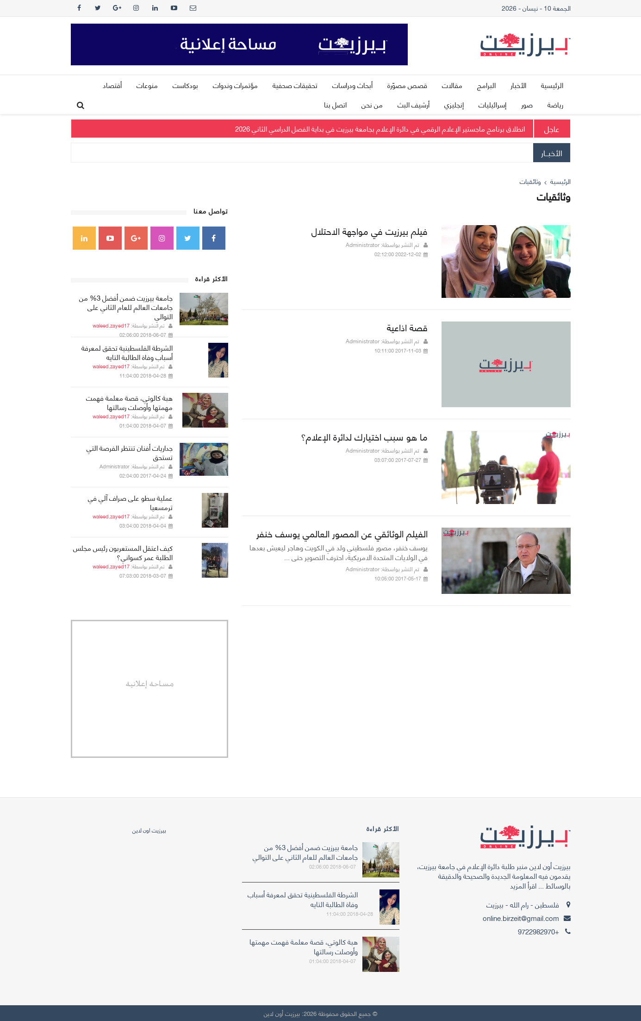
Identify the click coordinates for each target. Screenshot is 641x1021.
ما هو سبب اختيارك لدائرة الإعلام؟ (364, 436)
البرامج (486, 84)
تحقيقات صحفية (295, 84)
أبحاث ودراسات (352, 84)
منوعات (147, 84)
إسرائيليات (492, 104)
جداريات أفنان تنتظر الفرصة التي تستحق (130, 452)
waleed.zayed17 (111, 325)
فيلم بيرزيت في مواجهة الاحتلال (369, 230)
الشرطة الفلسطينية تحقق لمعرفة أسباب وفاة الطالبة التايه (127, 352)
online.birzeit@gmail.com (521, 917)
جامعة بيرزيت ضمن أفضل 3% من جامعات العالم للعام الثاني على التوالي (126, 306)
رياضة (555, 104)
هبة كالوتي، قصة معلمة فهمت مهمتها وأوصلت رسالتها (129, 402)
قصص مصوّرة (407, 84)
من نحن (372, 104)
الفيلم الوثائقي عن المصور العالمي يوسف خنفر (342, 533)
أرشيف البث (413, 104)
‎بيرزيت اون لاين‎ (149, 830)
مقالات (452, 84)
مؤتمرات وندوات (235, 84)
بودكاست (185, 84)
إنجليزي (454, 104)
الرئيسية (552, 84)
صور (527, 104)
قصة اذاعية (407, 326)
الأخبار (518, 84)
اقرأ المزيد (523, 885)
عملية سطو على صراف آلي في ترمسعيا (130, 502)
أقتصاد (112, 84)
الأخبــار (551, 152)
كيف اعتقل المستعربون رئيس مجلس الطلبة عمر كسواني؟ (123, 552)
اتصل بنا (335, 104)
